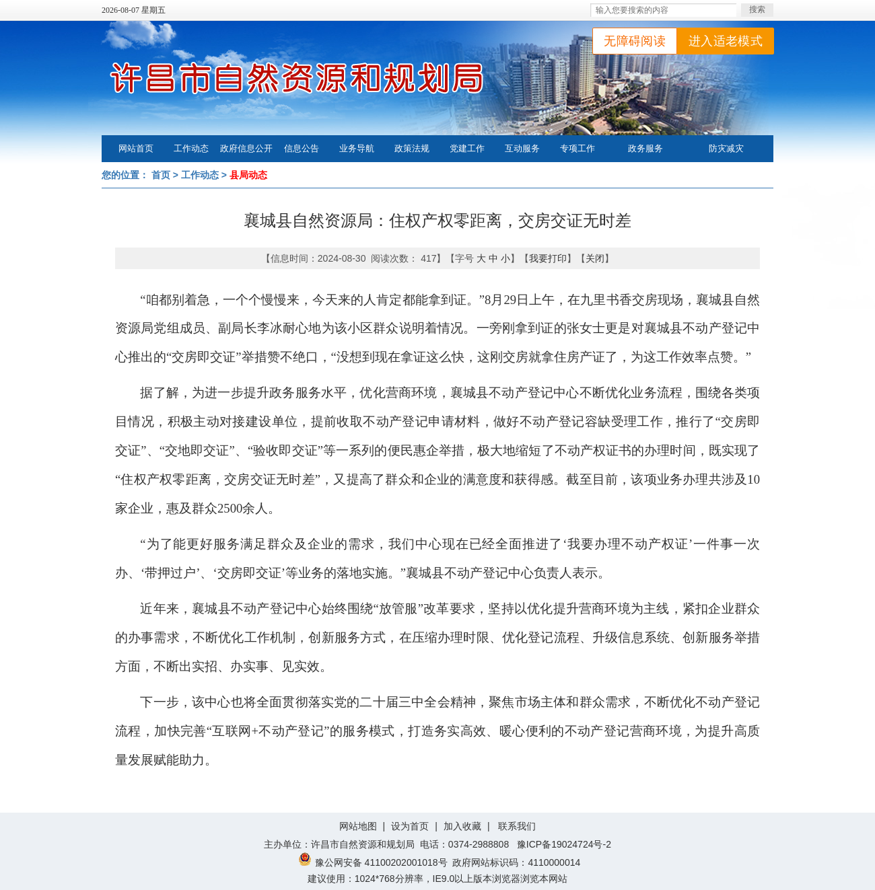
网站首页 (135, 148)
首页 (160, 175)
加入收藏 (462, 826)
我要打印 (548, 258)
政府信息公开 (246, 148)
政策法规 (411, 148)
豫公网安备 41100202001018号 (373, 862)
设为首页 (410, 826)
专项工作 (577, 148)
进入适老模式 (726, 41)
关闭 (595, 258)
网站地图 (358, 826)
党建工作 (467, 148)
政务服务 (645, 148)
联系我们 (517, 826)
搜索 (757, 9)
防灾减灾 (726, 148)
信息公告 (301, 148)
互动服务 (522, 148)
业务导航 (356, 148)
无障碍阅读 (635, 41)
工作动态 (191, 148)
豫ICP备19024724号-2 (564, 844)
